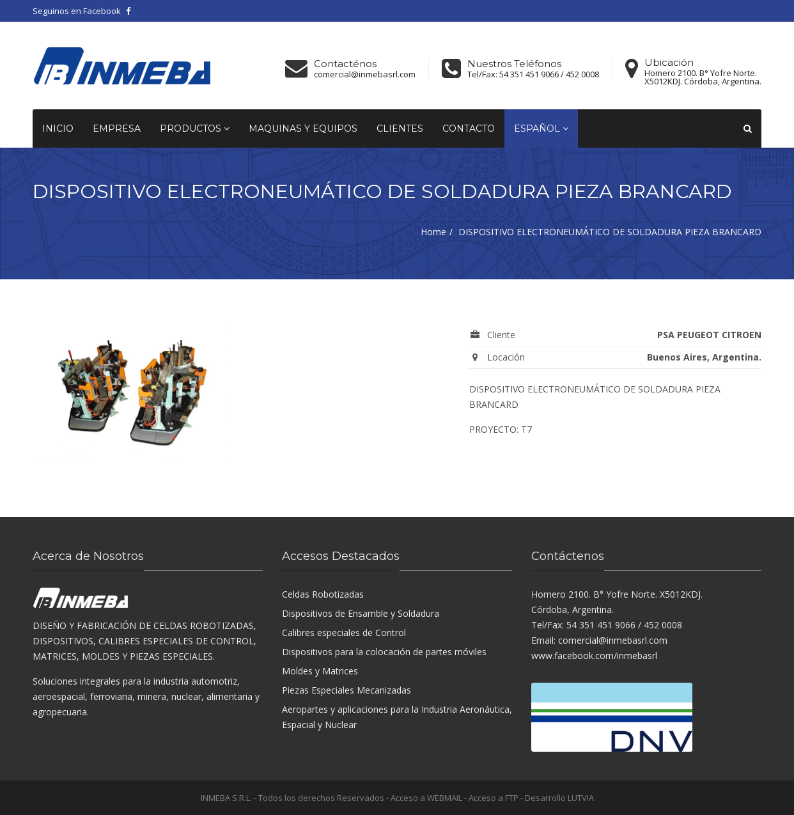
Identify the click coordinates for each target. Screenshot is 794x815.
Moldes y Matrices (320, 671)
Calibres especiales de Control (344, 632)
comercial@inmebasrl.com (365, 74)
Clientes (400, 128)
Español (541, 128)
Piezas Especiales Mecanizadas (346, 690)
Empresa (117, 128)
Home (433, 232)
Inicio (58, 128)
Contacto (468, 128)
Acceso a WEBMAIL (426, 797)
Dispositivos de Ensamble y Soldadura (360, 613)
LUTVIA (581, 797)
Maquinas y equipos (303, 128)
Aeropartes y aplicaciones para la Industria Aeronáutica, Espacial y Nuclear (397, 717)
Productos (195, 128)
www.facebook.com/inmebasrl (594, 655)
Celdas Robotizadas (323, 594)
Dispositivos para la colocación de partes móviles (384, 652)
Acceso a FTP (493, 797)
